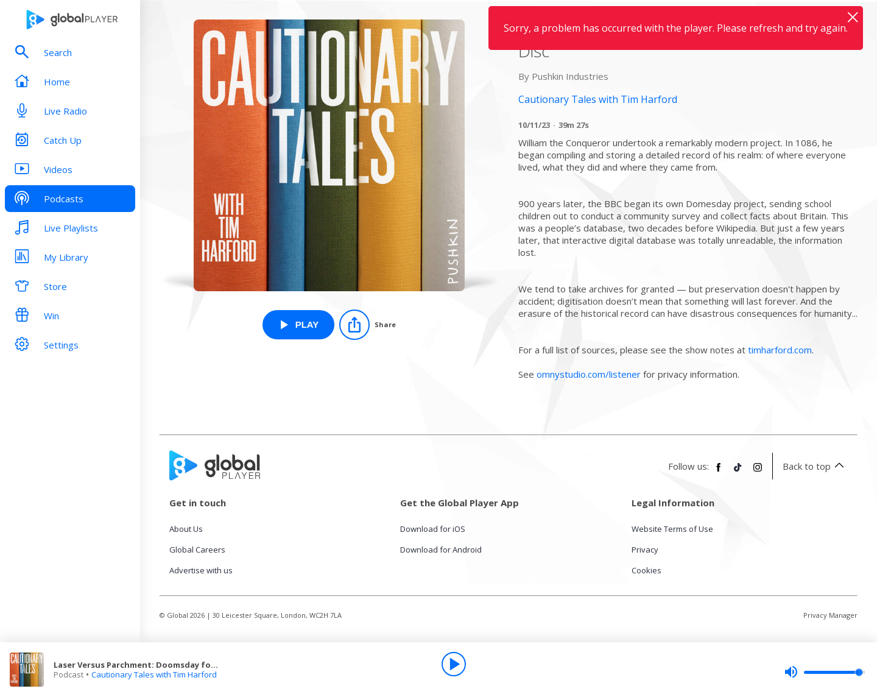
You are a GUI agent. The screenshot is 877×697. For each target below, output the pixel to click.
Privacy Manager (830, 615)
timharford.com (780, 350)
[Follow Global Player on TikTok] (738, 472)
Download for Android (441, 549)
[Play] (454, 664)
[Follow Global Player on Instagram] (757, 472)
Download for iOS (432, 528)
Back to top (815, 466)
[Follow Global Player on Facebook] (718, 472)
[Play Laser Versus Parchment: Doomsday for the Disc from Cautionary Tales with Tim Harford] (298, 324)
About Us (186, 528)
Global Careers (197, 549)
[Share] (367, 325)
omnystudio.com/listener (589, 374)
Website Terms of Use (672, 528)
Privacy (645, 549)
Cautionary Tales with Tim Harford (154, 674)
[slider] (824, 672)
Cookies (646, 570)
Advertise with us (201, 570)
